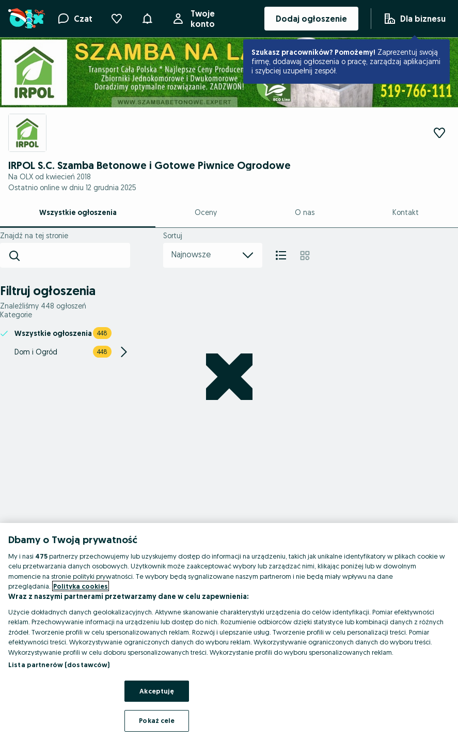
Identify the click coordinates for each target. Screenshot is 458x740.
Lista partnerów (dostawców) (59, 664)
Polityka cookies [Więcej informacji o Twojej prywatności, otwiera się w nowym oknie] (80, 586)
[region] (229, 631)
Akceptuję (156, 691)
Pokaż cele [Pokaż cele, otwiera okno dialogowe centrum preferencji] (157, 720)
